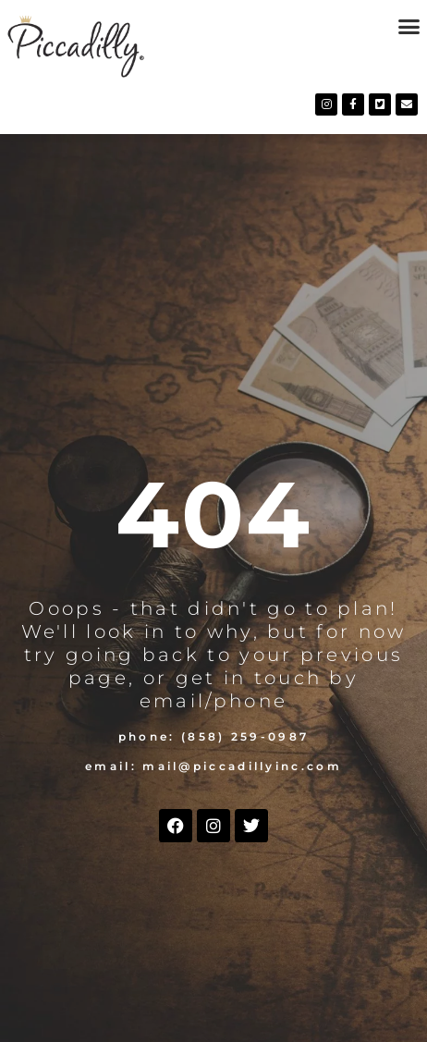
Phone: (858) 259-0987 (213, 736)
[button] (408, 26)
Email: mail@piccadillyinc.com (213, 766)
